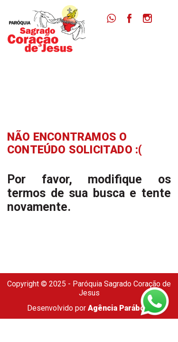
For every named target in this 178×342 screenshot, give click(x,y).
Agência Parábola (119, 308)
